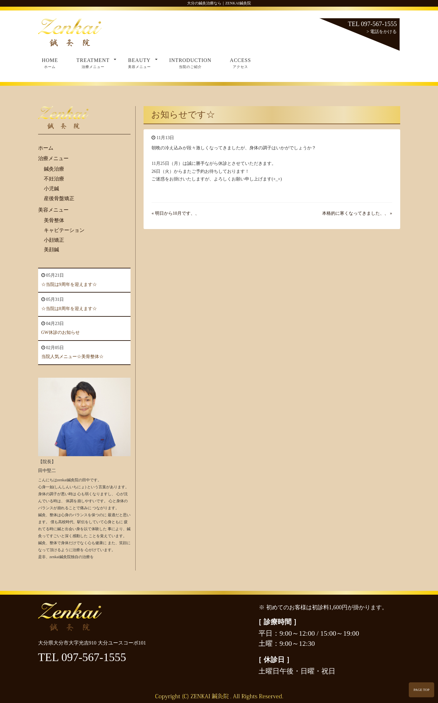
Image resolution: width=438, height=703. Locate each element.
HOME (50, 63)
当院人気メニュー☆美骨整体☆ (72, 356)
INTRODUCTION (190, 63)
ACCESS (240, 63)
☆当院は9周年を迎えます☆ (69, 284)
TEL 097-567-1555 (372, 23)
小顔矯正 (54, 240)
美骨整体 (54, 220)
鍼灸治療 (54, 169)
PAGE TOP (421, 690)
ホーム (45, 148)
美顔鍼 (51, 249)
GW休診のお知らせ (60, 332)
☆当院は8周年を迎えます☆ (69, 308)
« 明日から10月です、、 (175, 213)
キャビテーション (64, 230)
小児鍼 (51, 188)
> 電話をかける (382, 31)
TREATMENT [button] (96, 63)
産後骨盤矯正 (59, 198)
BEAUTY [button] (143, 63)
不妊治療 (54, 178)
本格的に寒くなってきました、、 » (357, 213)
